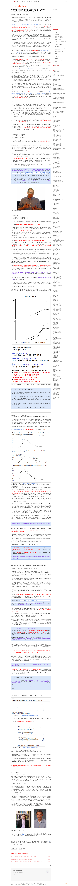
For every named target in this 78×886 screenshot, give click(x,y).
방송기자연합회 (55, 393)
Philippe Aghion (56, 167)
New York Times (56, 121)
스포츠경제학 (55, 324)
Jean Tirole (55, 314)
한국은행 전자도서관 (56, 342)
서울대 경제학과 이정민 (57, 277)
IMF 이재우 (55, 152)
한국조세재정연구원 (56, 346)
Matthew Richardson (57, 230)
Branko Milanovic (56, 315)
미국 (56, 58)
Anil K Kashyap (56, 203)
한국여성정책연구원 (56, 351)
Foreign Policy (55, 383)
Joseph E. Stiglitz (56, 313)
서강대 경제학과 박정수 (57, 134)
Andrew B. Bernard (56, 258)
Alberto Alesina (56, 218)
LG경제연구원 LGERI (56, 355)
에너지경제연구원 (56, 385)
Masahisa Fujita (56, 271)
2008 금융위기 (58, 49)
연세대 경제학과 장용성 (57, 143)
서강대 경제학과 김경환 (57, 244)
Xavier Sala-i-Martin (56, 166)
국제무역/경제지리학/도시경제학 (58, 240)
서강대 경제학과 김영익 (57, 139)
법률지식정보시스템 (56, 389)
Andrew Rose (55, 189)
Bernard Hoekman (56, 267)
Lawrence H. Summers (57, 180)
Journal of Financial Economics (58, 99)
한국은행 (54, 339)
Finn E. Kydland (56, 159)
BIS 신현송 (55, 140)
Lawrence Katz (55, 287)
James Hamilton (56, 236)
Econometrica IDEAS (57, 85)
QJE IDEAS (55, 83)
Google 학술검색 (56, 369)
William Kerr (55, 300)
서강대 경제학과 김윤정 (57, 136)
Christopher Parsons (56, 301)
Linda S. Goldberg (56, 213)
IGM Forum (55, 337)
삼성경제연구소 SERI (56, 356)
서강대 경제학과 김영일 (57, 276)
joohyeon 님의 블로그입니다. (18, 872)
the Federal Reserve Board (58, 106)
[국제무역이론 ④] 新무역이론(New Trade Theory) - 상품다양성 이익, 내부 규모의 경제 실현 (25, 861)
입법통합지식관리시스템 (57, 388)
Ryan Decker (55, 295)
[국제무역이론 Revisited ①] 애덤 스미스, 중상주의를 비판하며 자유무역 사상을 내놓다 (24, 856)
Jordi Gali (55, 209)
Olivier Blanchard (56, 175)
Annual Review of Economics (58, 97)
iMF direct (55, 116)
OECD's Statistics (56, 365)
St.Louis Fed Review (56, 108)
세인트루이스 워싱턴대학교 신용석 (59, 148)
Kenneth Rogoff (56, 190)
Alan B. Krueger (56, 186)
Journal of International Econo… (59, 92)
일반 (56, 53)
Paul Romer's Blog (56, 163)
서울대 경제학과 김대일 (57, 278)
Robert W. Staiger (56, 263)
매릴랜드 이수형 (56, 280)
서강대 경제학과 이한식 (57, 318)
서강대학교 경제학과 (56, 71)
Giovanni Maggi (56, 268)
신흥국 (57, 61)
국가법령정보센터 (56, 387)
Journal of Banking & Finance (58, 102)
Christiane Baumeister (57, 232)
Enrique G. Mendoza (57, 196)
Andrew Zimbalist (56, 327)
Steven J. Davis (55, 294)
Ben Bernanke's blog (57, 172)
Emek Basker (55, 296)
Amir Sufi (55, 208)
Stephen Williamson (56, 198)
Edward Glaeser (56, 269)
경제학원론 (58, 34)
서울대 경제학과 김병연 (57, 145)
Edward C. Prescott (56, 158)
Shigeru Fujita (55, 299)
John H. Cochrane (56, 200)
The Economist (55, 117)
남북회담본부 (55, 374)
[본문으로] (49, 841)
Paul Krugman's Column (57, 248)
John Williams (55, 217)
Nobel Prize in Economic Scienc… (59, 75)
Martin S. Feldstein (56, 177)
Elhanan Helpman (56, 250)
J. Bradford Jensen (56, 259)
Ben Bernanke (55, 171)
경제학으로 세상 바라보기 (60, 37)
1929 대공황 (58, 46)
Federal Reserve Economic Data (59, 362)
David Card (55, 290)
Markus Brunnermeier (57, 214)
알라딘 (54, 398)
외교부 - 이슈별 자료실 (57, 370)
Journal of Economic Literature (58, 98)
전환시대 (54, 366)
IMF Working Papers (57, 113)
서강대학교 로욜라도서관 (57, 74)
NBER (54, 103)
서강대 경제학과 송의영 (57, 241)
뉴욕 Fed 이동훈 (56, 149)
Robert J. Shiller (56, 195)
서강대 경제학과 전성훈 (57, 305)
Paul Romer (55, 162)
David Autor (55, 286)
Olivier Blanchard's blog (57, 176)
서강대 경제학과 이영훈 (57, 326)
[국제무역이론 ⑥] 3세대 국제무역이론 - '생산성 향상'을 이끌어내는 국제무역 (28, 10)
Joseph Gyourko (56, 272)
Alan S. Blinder (55, 185)
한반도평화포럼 (55, 380)
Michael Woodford (56, 227)
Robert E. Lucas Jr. (56, 157)
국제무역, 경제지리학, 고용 (18, 853)
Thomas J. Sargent (56, 161)
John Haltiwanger (56, 292)
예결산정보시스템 (56, 392)
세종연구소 (55, 375)
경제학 (13, 853)
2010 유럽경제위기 (59, 51)
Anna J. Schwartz (56, 154)
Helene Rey (55, 205)
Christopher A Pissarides (57, 285)
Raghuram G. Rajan (56, 194)
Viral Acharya (55, 228)
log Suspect (35, 884)
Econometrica (55, 84)
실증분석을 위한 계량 (59, 36)
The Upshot (55, 126)
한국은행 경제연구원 (56, 341)
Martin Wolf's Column (57, 331)
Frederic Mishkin (56, 184)
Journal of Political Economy (58, 88)
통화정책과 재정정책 (59, 44)
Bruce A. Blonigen (56, 264)
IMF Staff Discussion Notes (58, 112)
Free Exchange (55, 122)
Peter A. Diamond (56, 282)
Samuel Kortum (56, 255)
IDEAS (54, 76)
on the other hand (19, 6)
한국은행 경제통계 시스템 (57, 361)
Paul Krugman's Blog (57, 249)
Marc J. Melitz (55, 253)
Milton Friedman (56, 153)
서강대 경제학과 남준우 (57, 319)
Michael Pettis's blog (57, 332)
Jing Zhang (55, 222)
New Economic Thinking (57, 338)
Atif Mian (55, 207)
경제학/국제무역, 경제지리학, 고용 (31, 11)
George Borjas (55, 291)
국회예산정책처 (55, 352)
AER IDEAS (55, 80)
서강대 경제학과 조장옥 (57, 130)
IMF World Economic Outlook (58, 111)
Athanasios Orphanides (57, 231)
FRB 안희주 (55, 281)
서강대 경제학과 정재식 (57, 131)
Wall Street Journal (56, 120)
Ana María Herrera (56, 235)
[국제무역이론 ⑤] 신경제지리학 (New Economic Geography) (21, 859)
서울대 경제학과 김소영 (57, 144)
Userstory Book (56, 397)
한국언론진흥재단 (56, 394)
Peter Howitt (55, 168)
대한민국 (57, 56)
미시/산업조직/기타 (56, 303)
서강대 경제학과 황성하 (57, 310)
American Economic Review (58, 79)
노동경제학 (55, 273)
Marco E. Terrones (56, 226)
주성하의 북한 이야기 (56, 384)
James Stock (55, 322)
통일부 (54, 371)
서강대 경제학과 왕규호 (57, 304)
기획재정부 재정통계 (56, 360)
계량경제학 (55, 317)
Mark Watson (55, 323)
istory (21, 884)
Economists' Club (56, 333)
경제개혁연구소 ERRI (56, 357)
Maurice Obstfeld (56, 182)
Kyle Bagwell (55, 262)
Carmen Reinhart (56, 191)
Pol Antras (55, 254)
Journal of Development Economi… (59, 93)
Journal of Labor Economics (58, 94)
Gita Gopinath (55, 212)
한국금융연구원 (55, 348)
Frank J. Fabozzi (56, 239)
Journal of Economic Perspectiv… (59, 89)
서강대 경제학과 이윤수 (57, 135)
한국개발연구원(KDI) (56, 343)
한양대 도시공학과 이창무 (57, 245)
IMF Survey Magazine (57, 115)
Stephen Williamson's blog (58, 199)
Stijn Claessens (55, 223)
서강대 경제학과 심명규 (57, 138)
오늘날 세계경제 (58, 39)
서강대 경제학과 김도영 (57, 308)
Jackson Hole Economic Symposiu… (59, 107)
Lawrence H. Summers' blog (58, 181)
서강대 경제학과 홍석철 (57, 309)
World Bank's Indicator (57, 364)
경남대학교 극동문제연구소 (57, 378)
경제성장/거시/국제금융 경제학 (58, 129)
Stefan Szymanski (56, 328)
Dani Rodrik (55, 204)
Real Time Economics (57, 125)
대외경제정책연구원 (56, 347)
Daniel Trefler (55, 257)
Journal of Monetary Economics (59, 90)
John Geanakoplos (56, 221)
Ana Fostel (55, 219)
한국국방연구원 (55, 379)
